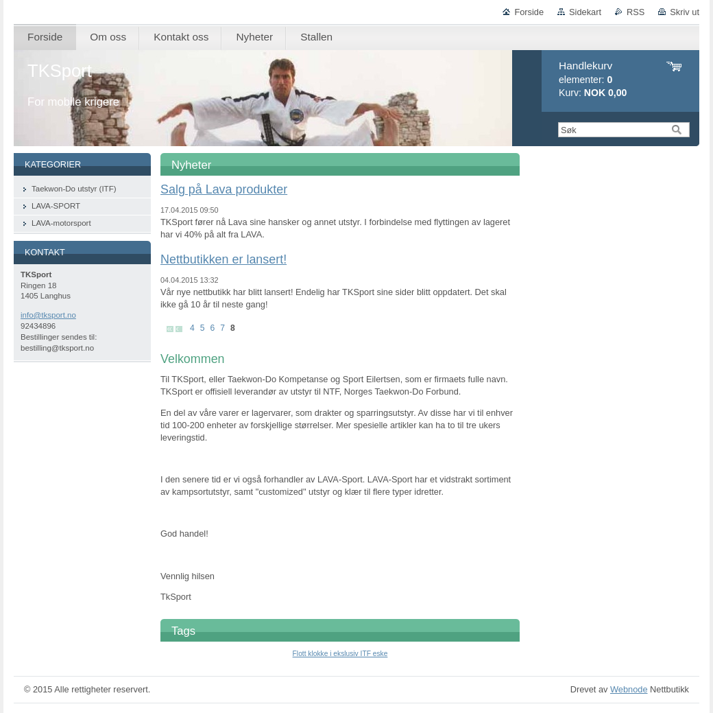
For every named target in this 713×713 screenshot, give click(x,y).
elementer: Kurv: (593, 79)
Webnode (629, 689)
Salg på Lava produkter (223, 189)
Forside (529, 12)
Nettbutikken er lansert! (223, 259)
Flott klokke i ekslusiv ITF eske (340, 653)
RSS (635, 12)
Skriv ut (684, 12)
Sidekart (585, 12)
